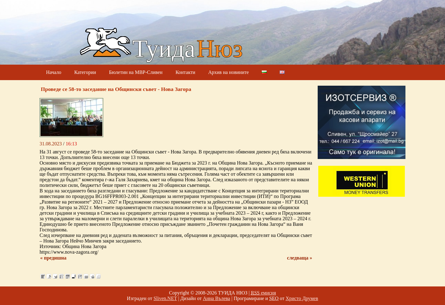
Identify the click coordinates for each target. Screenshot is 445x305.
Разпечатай (98, 276)
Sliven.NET (165, 298)
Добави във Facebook (42, 276)
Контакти (185, 72)
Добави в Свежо (48, 276)
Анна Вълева (216, 298)
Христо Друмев (302, 298)
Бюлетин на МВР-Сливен (136, 72)
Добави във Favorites (92, 276)
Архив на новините (228, 72)
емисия (263, 292)
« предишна (53, 257)
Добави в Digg (67, 276)
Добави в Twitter (55, 276)
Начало (53, 72)
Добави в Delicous (73, 276)
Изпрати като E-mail (85, 276)
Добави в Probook (61, 276)
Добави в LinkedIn (79, 276)
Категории (85, 72)
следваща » (299, 257)
